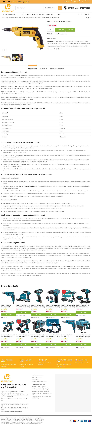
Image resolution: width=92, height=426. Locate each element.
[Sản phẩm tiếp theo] (90, 18)
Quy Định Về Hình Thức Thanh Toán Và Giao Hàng (41, 397)
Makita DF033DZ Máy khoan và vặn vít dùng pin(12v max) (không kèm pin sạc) (38, 307)
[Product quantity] (50, 30)
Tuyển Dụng (35, 379)
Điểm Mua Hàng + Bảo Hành (39, 381)
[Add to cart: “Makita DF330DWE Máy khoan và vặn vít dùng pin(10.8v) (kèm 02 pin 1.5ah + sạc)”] (53, 314)
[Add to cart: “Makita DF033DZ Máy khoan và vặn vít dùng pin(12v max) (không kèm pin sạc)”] (38, 314)
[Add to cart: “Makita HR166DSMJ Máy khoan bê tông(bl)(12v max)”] (83, 344)
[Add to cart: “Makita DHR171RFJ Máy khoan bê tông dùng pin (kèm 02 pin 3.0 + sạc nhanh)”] (38, 344)
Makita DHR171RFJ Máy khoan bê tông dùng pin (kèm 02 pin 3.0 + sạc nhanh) (38, 337)
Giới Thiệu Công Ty (37, 377)
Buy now (70, 29)
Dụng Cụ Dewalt (10, 17)
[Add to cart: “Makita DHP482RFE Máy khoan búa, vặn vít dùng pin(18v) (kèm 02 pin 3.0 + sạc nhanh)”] (8, 344)
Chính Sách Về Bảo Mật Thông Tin (41, 389)
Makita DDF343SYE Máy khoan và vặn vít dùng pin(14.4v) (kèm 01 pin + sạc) (23, 307)
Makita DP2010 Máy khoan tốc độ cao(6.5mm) (67, 336)
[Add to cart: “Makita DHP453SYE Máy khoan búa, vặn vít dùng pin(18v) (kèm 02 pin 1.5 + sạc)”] (83, 312)
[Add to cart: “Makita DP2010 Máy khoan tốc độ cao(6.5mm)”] (68, 344)
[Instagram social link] (83, 14)
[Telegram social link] (61, 49)
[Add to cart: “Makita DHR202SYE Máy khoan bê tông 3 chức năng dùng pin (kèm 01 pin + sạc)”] (53, 344)
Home (2, 17)
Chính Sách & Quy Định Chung (40, 387)
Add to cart (60, 29)
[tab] (32, 67)
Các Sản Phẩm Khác (59, 41)
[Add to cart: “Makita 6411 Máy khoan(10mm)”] (8, 314)
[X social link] (81, 14)
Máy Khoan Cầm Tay (59, 43)
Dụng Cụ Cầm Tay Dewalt (72, 41)
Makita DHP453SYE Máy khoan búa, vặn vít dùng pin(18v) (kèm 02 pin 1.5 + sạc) (83, 307)
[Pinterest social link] (88, 14)
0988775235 (85, 8)
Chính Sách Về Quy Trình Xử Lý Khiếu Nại (41, 393)
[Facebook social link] (79, 14)
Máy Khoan (50, 43)
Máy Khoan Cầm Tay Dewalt (33, 17)
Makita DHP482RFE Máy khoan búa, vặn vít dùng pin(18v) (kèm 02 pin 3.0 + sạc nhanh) (8, 337)
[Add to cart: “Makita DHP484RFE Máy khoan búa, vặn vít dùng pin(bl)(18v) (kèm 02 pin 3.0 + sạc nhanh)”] (23, 344)
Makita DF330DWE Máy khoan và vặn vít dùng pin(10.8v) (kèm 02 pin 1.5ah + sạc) (53, 307)
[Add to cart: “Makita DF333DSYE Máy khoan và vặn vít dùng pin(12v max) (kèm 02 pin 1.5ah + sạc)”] (68, 314)
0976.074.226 (73, 8)
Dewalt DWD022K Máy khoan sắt (63, 46)
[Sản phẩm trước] (86, 18)
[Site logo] (8, 7)
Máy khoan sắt (83, 46)
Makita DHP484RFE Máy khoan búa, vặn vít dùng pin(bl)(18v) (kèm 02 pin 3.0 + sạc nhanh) (23, 337)
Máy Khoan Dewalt (20, 17)
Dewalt (52, 46)
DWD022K (76, 46)
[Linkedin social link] (59, 49)
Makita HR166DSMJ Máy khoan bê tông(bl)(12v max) (83, 336)
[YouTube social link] (86, 14)
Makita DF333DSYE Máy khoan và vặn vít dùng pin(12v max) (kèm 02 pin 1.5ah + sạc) (68, 307)
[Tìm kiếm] (38, 8)
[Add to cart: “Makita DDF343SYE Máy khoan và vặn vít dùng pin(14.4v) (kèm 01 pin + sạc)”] (23, 312)
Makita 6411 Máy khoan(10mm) (6, 306)
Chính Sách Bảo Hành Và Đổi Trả (40, 391)
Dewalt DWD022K (18, 75)
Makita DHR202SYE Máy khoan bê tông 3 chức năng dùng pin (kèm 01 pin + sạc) (53, 337)
